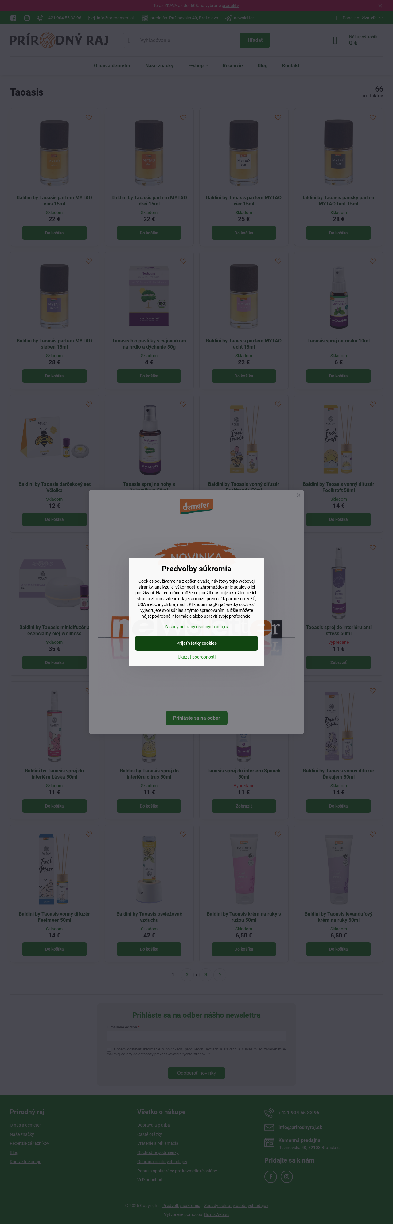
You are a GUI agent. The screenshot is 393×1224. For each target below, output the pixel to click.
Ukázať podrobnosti (197, 657)
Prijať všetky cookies (197, 643)
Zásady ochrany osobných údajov (197, 626)
